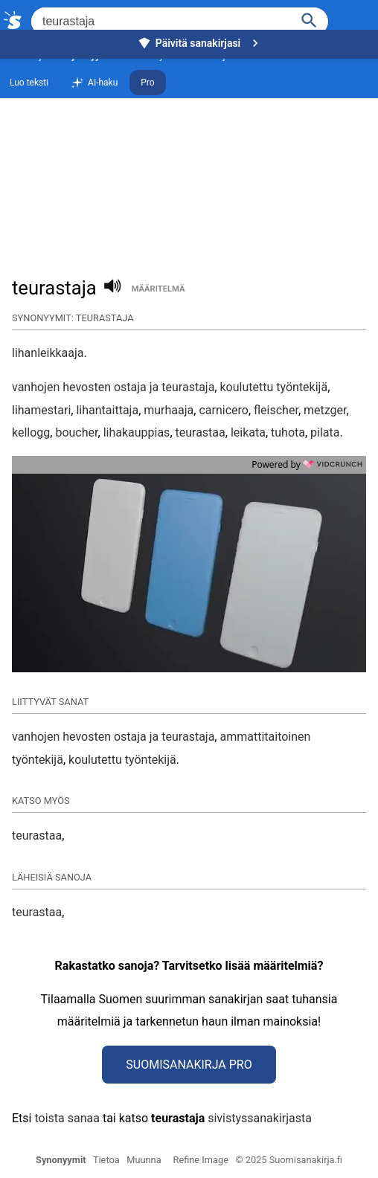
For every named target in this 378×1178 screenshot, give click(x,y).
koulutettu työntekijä (273, 387)
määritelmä (158, 289)
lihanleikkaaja (48, 353)
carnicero (223, 410)
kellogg (31, 432)
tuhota (288, 432)
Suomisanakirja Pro (189, 1065)
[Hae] (159, 21)
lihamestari (41, 410)
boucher (76, 432)
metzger (325, 410)
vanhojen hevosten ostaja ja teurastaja (113, 387)
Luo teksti (29, 82)
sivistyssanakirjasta (260, 1118)
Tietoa (106, 1159)
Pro (147, 82)
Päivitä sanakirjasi (200, 43)
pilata (324, 432)
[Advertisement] (189, 161)
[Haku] (309, 19)
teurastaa (200, 432)
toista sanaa (66, 1118)
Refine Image (200, 1159)
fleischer (276, 410)
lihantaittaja (107, 410)
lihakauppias (136, 432)
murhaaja (168, 410)
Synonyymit (61, 1159)
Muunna (143, 1159)
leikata (248, 432)
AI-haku (94, 83)
